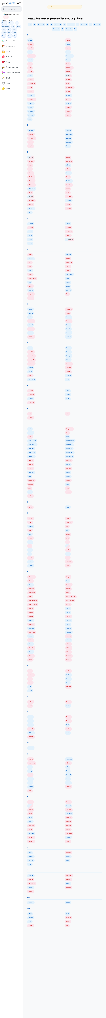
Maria (67, 593)
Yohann (10, 36)
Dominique (69, 239)
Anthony (31, 95)
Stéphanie (69, 833)
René (67, 771)
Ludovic (30, 566)
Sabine (30, 802)
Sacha (30, 806)
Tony (29, 864)
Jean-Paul (31, 456)
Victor (68, 883)
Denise (68, 235)
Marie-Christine (70, 597)
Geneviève (31, 356)
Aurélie (68, 111)
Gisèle (30, 375)
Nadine (68, 671)
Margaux (31, 589)
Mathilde (31, 624)
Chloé (68, 177)
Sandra (30, 810)
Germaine (31, 364)
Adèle (68, 40)
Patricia (68, 721)
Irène (67, 414)
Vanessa (68, 879)
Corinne (68, 208)
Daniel (68, 224)
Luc (29, 554)
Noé (29, 687)
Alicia (67, 64)
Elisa (29, 262)
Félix (29, 317)
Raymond (69, 759)
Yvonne (30, 925)
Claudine (68, 197)
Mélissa (30, 640)
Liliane (30, 538)
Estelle (30, 286)
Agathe (30, 48)
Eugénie (30, 294)
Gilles (30, 372)
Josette (68, 480)
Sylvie (68, 841)
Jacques (30, 433)
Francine (31, 329)
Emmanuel (69, 274)
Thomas (30, 860)
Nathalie (30, 675)
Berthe (30, 142)
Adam (30, 40)
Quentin (30, 748)
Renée (30, 775)
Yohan (3, 36)
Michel (30, 644)
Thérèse (68, 852)
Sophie (68, 829)
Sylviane (31, 841)
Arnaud (68, 103)
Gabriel (68, 348)
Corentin (31, 208)
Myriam (68, 660)
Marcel (30, 585)
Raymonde (31, 763)
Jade (67, 433)
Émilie (68, 270)
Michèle (68, 644)
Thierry (68, 856)
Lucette (30, 558)
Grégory (68, 375)
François (68, 333)
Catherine (69, 161)
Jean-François (70, 441)
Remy (30, 771)
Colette (30, 204)
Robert (30, 779)
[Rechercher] (49, 7)
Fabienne (69, 309)
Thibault (30, 856)
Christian (68, 181)
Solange (68, 825)
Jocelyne (68, 468)
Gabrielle (31, 352)
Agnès (68, 48)
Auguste (31, 111)
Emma (30, 274)
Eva (67, 294)
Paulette (30, 729)
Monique (31, 656)
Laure (30, 522)
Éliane (68, 258)
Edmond (68, 255)
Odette (68, 702)
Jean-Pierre (69, 456)
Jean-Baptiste (5, 26)
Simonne (31, 825)
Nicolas (68, 679)
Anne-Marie (69, 87)
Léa (67, 526)
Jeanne (30, 460)
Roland (68, 783)
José (29, 476)
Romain (30, 787)
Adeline (30, 44)
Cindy (68, 189)
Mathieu (68, 620)
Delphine (69, 231)
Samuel (68, 806)
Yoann (14, 32)
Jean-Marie (31, 452)
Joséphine (31, 480)
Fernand (68, 317)
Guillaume (31, 379)
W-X (71, 29)
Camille (30, 157)
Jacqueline (69, 429)
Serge (30, 818)
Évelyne (30, 298)
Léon (29, 534)
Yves (29, 921)
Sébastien (69, 814)
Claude (30, 197)
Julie (67, 488)
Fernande (31, 321)
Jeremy (68, 464)
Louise (68, 550)
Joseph (68, 476)
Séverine (68, 818)
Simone (68, 822)
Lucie (67, 558)
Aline (30, 68)
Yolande (68, 918)
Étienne (30, 290)
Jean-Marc (69, 449)
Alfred (68, 60)
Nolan (30, 691)
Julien (30, 492)
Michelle (68, 648)
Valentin (30, 875)
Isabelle (30, 418)
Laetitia (30, 518)
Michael (68, 640)
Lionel (30, 542)
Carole (68, 157)
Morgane (68, 656)
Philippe (30, 733)
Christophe (31, 189)
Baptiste (4, 23)
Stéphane (31, 833)
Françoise (31, 337)
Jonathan (31, 472)
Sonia (30, 829)
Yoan (9, 32)
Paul (67, 725)
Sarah (30, 814)
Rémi (67, 767)
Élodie (68, 266)
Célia (29, 169)
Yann (8, 29)
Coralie (68, 204)
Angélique (31, 83)
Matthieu (31, 628)
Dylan (30, 243)
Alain (30, 52)
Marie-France (70, 600)
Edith (30, 255)
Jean (17, 23)
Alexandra (31, 56)
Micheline (31, 648)
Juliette (68, 492)
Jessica (30, 468)
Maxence (68, 632)
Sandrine (68, 810)
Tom (67, 860)
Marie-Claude (32, 600)
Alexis (30, 60)
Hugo (67, 399)
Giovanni (11, 23)
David (30, 231)
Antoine (68, 95)
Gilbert (30, 368)
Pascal (30, 717)
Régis (30, 767)
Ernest (68, 282)
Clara (67, 193)
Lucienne (68, 562)
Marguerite (31, 593)
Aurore (68, 115)
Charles (68, 173)
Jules (67, 484)
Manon (30, 581)
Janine (30, 437)
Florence (68, 321)
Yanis (3, 29)
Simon (30, 822)
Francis (68, 329)
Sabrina (68, 802)
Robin (68, 779)
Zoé (67, 925)
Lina (67, 538)
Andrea (68, 76)
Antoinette (31, 99)
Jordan (68, 472)
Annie (68, 91)
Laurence (69, 522)
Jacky (30, 429)
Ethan (68, 286)
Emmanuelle (32, 278)
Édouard (30, 258)
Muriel (30, 660)
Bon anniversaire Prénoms (40, 13)
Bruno (68, 146)
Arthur (30, 107)
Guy (67, 379)
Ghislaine (69, 364)
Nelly (30, 679)
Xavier (68, 902)
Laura (67, 518)
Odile (30, 706)
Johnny (18, 26)
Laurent (30, 526)
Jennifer (30, 464)
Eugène (68, 290)
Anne (30, 87)
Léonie (68, 534)
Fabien (30, 309)
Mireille (68, 652)
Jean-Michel (69, 452)
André (30, 76)
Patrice (30, 721)
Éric (29, 282)
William (30, 902)
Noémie (68, 687)
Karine (30, 507)
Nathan (68, 675)
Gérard (68, 360)
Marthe (30, 612)
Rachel (30, 759)
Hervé (68, 395)
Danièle (30, 227)
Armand (30, 103)
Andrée (30, 80)
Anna (67, 83)
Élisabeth (69, 262)
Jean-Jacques (32, 445)
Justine (30, 496)
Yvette (68, 921)
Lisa (67, 542)
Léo (67, 530)
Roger (30, 783)
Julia (29, 488)
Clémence (31, 201)
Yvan (15, 36)
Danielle (68, 227)
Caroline (30, 161)
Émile (30, 270)
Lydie (67, 566)
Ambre (30, 72)
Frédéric (68, 337)
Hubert (30, 399)
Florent (30, 325)
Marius (68, 608)
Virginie (68, 887)
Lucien (30, 562)
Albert (68, 52)
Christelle (31, 181)
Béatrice (30, 134)
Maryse (68, 616)
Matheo (30, 620)
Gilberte (68, 368)
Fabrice (30, 313)
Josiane (30, 484)
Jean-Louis (69, 445)
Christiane (31, 185)
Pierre (68, 733)
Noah (67, 683)
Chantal (30, 173)
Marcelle (68, 585)
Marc (67, 581)
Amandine (69, 68)
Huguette (31, 403)
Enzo (67, 278)
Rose (29, 791)
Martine (30, 616)
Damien (30, 224)
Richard (68, 775)
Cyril (29, 212)
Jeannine (68, 460)
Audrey (6, 17)
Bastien (68, 130)
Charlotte (31, 177)
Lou (67, 546)
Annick (30, 91)
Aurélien (31, 115)
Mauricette (31, 632)
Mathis (68, 624)
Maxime (30, 636)
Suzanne (31, 837)
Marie (30, 597)
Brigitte (30, 146)
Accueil (29, 13)
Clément (68, 201)
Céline (68, 169)
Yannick (14, 29)
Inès (29, 414)
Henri (67, 391)
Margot (68, 589)
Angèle (68, 80)
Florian (68, 325)
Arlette (68, 99)
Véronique (31, 883)
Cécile (30, 165)
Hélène (30, 391)
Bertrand (68, 142)
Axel (29, 119)
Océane (30, 702)
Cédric (68, 165)
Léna (29, 530)
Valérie (30, 879)
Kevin (67, 507)
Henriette (31, 395)
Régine (68, 763)
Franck (30, 333)
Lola (29, 546)
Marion (30, 608)
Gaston (68, 352)
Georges (68, 356)
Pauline (68, 729)
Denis (30, 235)
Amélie (68, 72)
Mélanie (68, 636)
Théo (29, 852)
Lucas (68, 554)
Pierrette (31, 737)
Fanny (68, 313)
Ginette (68, 372)
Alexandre (69, 56)
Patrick (30, 725)
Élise (29, 266)
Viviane (30, 891)
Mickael (30, 652)
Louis (30, 550)
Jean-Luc (31, 449)
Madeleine (31, 577)
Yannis (4, 32)
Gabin (30, 348)
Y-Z (75, 29)
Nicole (30, 683)
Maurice (68, 628)
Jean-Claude (32, 441)
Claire (30, 193)
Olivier (68, 706)
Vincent (30, 887)
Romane (68, 787)
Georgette (31, 360)
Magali (68, 577)
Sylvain (68, 837)
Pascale (68, 717)
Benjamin (69, 134)
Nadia (30, 671)
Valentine (69, 875)
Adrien (68, 44)
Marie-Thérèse (32, 604)
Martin (68, 612)
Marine (68, 604)
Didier (30, 239)
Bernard (68, 138)
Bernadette (31, 138)
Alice (29, 64)
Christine (68, 185)
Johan (13, 26)
